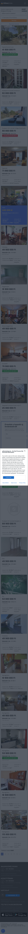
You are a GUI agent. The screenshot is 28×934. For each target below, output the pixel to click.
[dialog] (14, 467)
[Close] (25, 451)
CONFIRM (8, 477)
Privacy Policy (22, 482)
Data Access (14, 482)
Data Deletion (5, 482)
